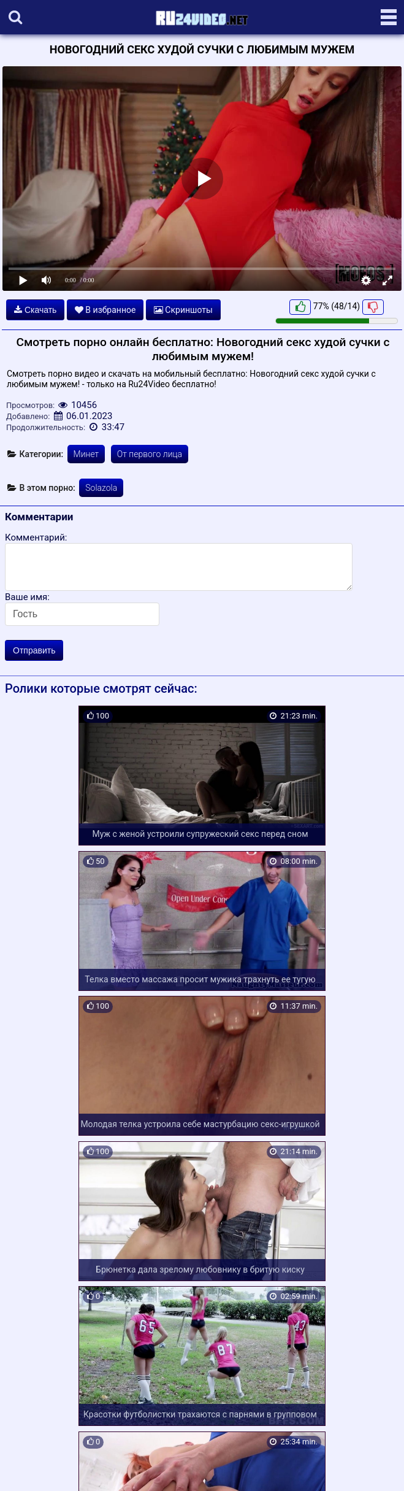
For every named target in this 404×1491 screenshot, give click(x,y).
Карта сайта (27, 1468)
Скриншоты (183, 310)
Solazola (101, 488)
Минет (86, 454)
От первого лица (149, 454)
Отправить (34, 650)
